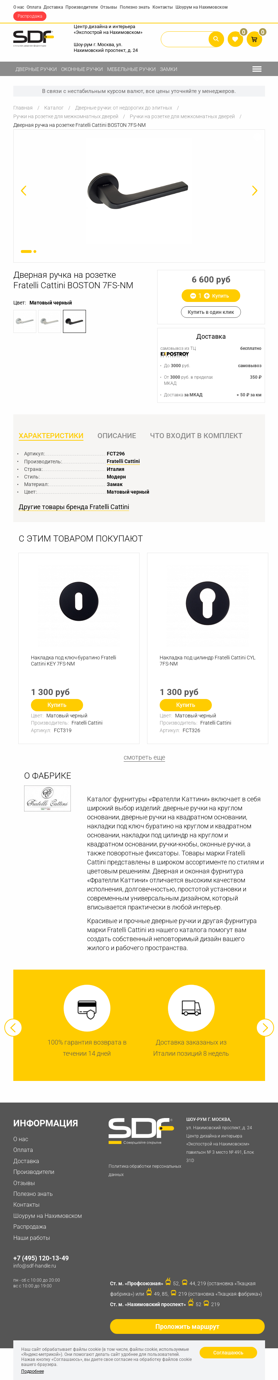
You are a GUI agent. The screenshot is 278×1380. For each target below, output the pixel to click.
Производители (81, 7)
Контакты (162, 7)
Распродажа (30, 16)
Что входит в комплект (196, 435)
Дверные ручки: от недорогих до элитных (123, 108)
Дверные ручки (36, 69)
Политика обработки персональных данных (145, 1170)
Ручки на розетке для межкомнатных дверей (65, 116)
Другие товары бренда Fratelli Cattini (74, 507)
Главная (23, 108)
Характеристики (51, 435)
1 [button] (26, 251)
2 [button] (34, 251)
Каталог (54, 108)
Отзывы (108, 7)
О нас (18, 7)
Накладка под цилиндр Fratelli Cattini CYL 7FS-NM (207, 661)
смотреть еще (144, 757)
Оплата (34, 7)
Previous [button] (13, 1028)
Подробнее (32, 1371)
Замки (168, 69)
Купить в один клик (211, 312)
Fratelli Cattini (123, 461)
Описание (116, 435)
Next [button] (265, 1028)
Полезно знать (135, 7)
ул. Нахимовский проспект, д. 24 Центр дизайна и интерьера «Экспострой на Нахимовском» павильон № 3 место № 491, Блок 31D (224, 1139)
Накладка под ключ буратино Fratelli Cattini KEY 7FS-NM (73, 661)
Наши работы (31, 1237)
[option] (139, 191)
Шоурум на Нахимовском (202, 7)
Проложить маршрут (187, 1326)
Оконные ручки (82, 69)
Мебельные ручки (131, 69)
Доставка (53, 7)
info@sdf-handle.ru (34, 1266)
